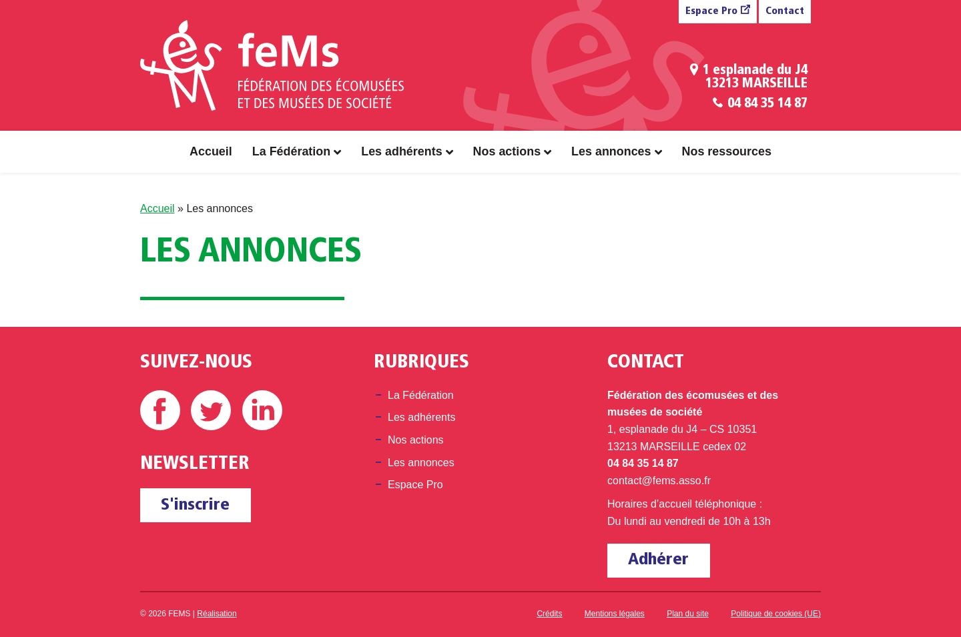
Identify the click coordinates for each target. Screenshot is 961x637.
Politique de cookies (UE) (776, 613)
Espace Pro (711, 12)
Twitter (211, 410)
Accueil (211, 151)
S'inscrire (195, 505)
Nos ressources (726, 151)
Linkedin (262, 410)
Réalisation (216, 613)
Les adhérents (401, 151)
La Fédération (291, 151)
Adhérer (658, 560)
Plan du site (688, 613)
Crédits (549, 613)
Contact (784, 12)
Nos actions (507, 151)
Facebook (160, 410)
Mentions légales (615, 613)
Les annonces (611, 151)
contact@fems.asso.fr (659, 480)
